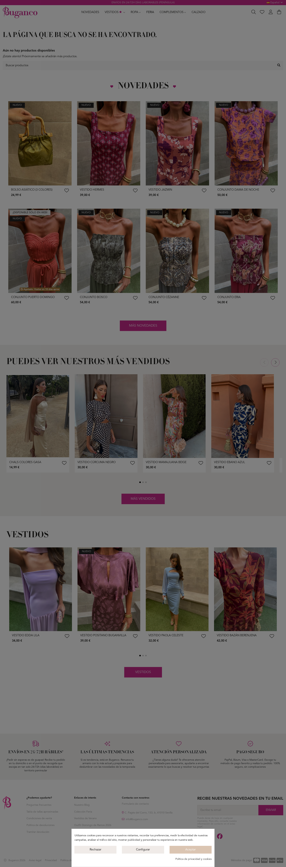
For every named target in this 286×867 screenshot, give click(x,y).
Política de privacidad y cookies (193, 859)
